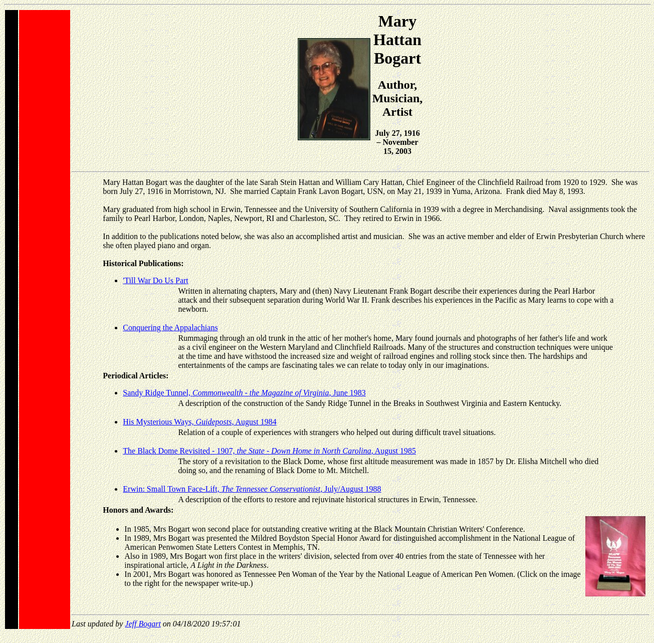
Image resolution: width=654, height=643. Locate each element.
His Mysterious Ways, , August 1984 (199, 421)
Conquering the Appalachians (170, 327)
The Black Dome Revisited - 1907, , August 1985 (269, 451)
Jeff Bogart (143, 623)
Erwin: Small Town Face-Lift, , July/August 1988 (252, 489)
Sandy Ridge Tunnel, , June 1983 (244, 392)
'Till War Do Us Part (155, 280)
